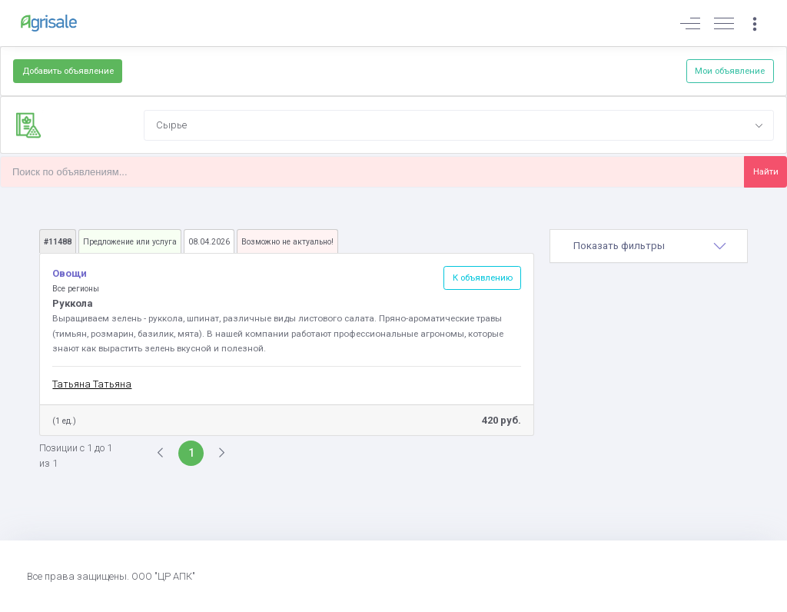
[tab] (649, 246)
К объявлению (483, 277)
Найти (766, 171)
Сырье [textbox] (171, 125)
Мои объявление (730, 70)
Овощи (69, 273)
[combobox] (459, 125)
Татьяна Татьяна (91, 384)
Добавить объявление (68, 70)
